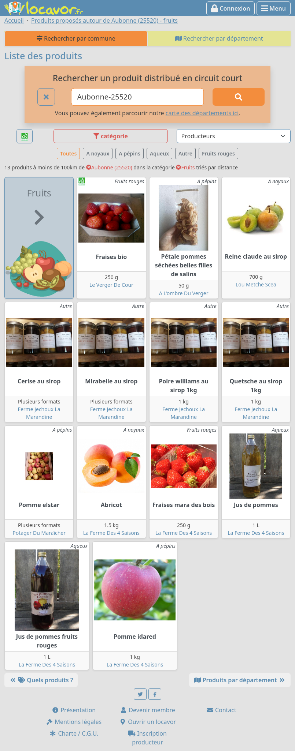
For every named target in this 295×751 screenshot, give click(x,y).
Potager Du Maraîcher (39, 532)
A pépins (129, 153)
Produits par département (240, 680)
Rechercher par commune (76, 38)
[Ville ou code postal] (137, 97)
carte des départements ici (202, 113)
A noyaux (97, 153)
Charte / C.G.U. (73, 733)
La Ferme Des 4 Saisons (111, 532)
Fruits (185, 167)
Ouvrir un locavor (147, 722)
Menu (273, 8)
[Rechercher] (239, 97)
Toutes (68, 153)
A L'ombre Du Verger (184, 293)
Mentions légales (74, 722)
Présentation (74, 710)
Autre (185, 153)
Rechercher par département (219, 38)
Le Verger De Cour (111, 284)
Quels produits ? (41, 680)
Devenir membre (147, 710)
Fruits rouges (218, 153)
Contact (221, 710)
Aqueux (159, 153)
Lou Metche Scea (256, 284)
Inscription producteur (147, 737)
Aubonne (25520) (109, 167)
